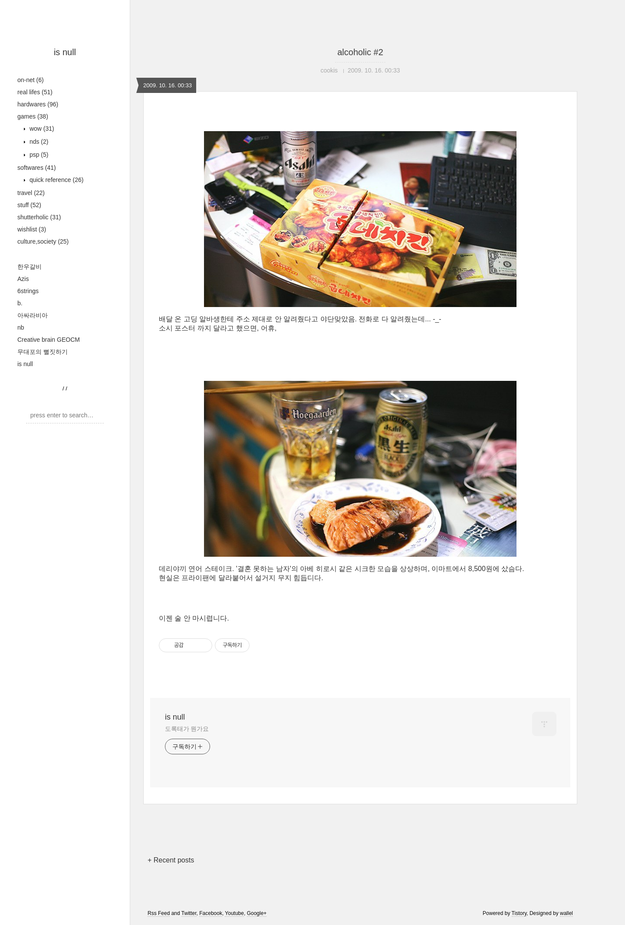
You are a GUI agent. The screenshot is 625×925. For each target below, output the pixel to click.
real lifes (35, 92)
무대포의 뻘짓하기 (42, 351)
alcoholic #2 (360, 52)
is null (65, 52)
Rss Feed (159, 913)
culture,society (43, 241)
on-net (30, 79)
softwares (36, 167)
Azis (23, 278)
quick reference (55, 179)
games (32, 116)
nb (20, 327)
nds (38, 141)
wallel (566, 913)
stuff (29, 205)
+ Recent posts (171, 860)
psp (38, 154)
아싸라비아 (32, 315)
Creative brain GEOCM (48, 339)
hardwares (37, 104)
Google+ (257, 913)
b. (20, 303)
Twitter (189, 913)
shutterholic (39, 217)
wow (41, 128)
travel (31, 192)
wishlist (31, 229)
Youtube (234, 913)
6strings (28, 290)
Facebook (210, 913)
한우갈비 (29, 266)
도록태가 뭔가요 (187, 728)
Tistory (519, 913)
